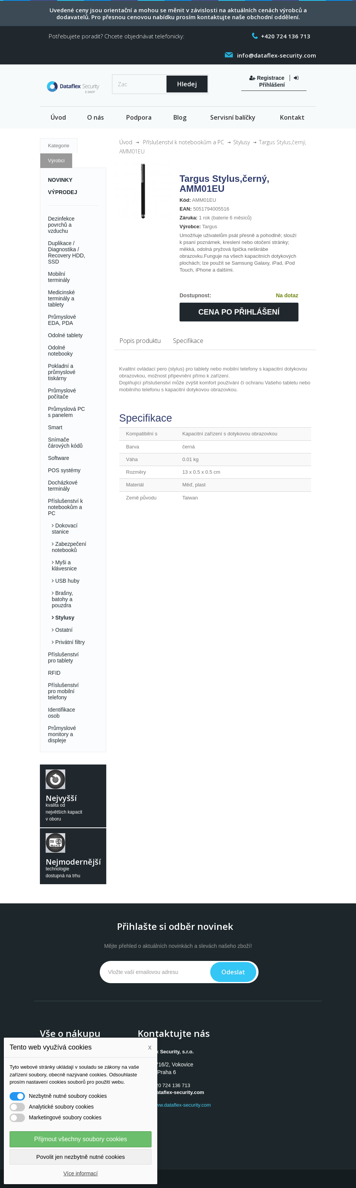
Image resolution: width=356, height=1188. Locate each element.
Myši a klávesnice (64, 565)
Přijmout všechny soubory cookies (80, 1139)
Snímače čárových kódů (65, 443)
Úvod (58, 117)
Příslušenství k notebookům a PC (65, 507)
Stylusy (64, 618)
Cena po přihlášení (239, 312)
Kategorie (58, 145)
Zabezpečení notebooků (69, 547)
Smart (55, 427)
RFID (54, 673)
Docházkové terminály (62, 485)
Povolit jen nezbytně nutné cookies (80, 1156)
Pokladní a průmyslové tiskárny (62, 372)
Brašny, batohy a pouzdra (62, 599)
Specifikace (188, 340)
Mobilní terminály (59, 277)
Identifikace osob (61, 713)
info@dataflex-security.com (171, 1092)
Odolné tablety (65, 335)
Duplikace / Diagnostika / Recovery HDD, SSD (66, 252)
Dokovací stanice (64, 528)
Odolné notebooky (60, 350)
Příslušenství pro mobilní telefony (63, 691)
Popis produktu (140, 340)
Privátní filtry (69, 642)
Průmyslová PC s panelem (66, 412)
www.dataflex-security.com (181, 1105)
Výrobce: (190, 226)
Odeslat (233, 972)
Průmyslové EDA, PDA (62, 320)
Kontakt (292, 117)
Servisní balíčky (232, 117)
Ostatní (63, 630)
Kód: (185, 200)
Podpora (139, 117)
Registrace (267, 78)
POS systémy (64, 470)
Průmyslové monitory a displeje (62, 734)
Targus (209, 226)
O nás (95, 117)
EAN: (186, 209)
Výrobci (56, 160)
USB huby (66, 581)
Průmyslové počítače (62, 393)
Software (58, 458)
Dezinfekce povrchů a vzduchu (61, 225)
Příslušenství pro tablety (63, 657)
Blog (179, 117)
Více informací (80, 1173)
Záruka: (189, 218)
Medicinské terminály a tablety (61, 298)
